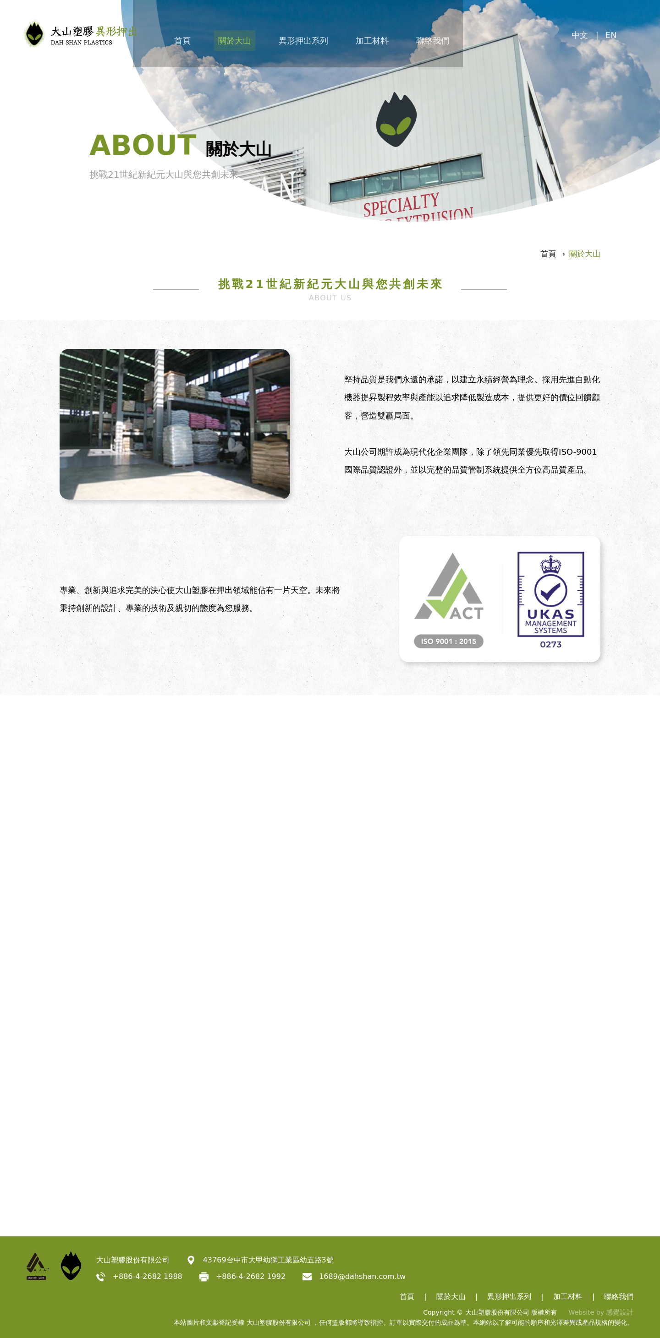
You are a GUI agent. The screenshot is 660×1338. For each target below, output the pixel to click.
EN (626, 37)
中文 (596, 37)
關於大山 (265, 37)
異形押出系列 (340, 37)
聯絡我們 (480, 37)
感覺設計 (620, 1312)
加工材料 (414, 37)
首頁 (208, 37)
